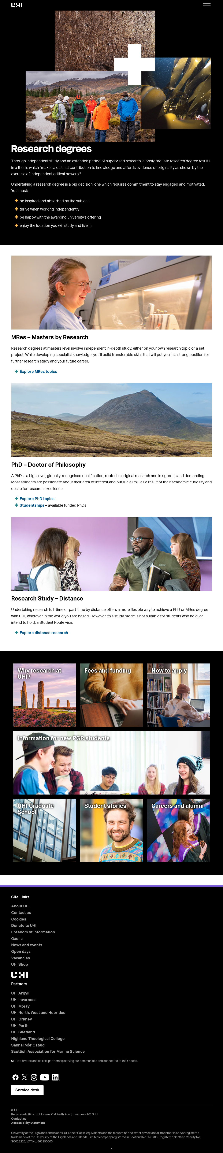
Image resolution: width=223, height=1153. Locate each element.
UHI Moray (20, 1006)
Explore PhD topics (37, 499)
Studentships (32, 505)
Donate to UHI (23, 926)
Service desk (27, 1090)
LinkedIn (56, 1077)
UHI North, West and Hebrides (38, 1013)
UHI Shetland (23, 1032)
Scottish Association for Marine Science (48, 1052)
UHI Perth (20, 1026)
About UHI (20, 906)
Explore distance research (44, 633)
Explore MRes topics (38, 372)
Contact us (21, 913)
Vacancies (20, 958)
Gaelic (17, 939)
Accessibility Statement (28, 1123)
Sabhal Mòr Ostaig (28, 1045)
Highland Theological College (38, 1039)
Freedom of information (33, 932)
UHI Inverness (24, 1000)
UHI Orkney (21, 1019)
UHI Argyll (20, 993)
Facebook (15, 1077)
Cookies (18, 919)
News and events (26, 945)
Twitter (25, 1077)
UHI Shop (19, 965)
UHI (13, 1061)
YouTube (44, 1077)
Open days (21, 952)
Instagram (34, 1077)
